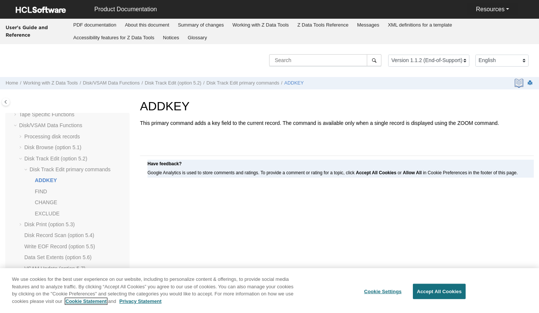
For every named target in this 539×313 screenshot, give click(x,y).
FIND (41, 191)
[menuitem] (95, 25)
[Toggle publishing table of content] (6, 102)
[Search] (374, 60)
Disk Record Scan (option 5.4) (59, 235)
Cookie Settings (383, 295)
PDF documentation (94, 25)
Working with (260, 25)
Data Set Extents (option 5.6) (58, 257)
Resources (490, 9)
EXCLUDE (47, 214)
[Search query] (325, 60)
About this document (147, 25)
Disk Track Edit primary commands (243, 83)
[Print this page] (530, 83)
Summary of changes (201, 25)
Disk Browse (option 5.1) (53, 147)
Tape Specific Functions (46, 114)
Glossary (197, 37)
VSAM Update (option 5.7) (54, 268)
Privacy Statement (140, 305)
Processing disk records (52, 136)
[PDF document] (519, 83)
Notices (171, 37)
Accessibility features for (114, 37)
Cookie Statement (86, 305)
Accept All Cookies (439, 295)
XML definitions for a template (420, 25)
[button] (16, 115)
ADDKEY (294, 83)
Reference (323, 25)
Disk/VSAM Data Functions (111, 83)
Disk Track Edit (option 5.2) (173, 83)
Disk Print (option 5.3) (49, 224)
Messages (368, 25)
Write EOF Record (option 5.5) (59, 246)
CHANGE (46, 202)
